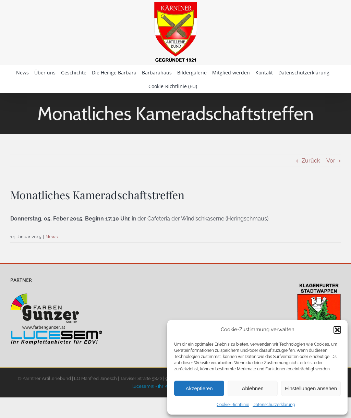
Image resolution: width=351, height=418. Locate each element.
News (52, 236)
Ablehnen (252, 388)
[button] (337, 329)
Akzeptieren (199, 388)
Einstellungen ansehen (311, 388)
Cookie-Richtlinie (233, 404)
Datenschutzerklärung (274, 404)
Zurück (311, 160)
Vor (330, 160)
